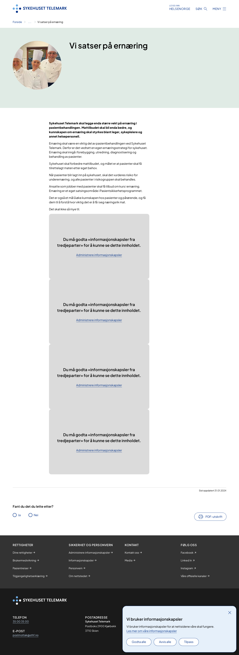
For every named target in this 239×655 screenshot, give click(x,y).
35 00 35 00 (21, 621)
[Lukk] (229, 612)
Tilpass (188, 642)
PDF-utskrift (213, 516)
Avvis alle (165, 642)
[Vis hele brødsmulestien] (29, 22)
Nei (36, 515)
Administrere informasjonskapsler (99, 255)
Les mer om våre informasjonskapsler (152, 631)
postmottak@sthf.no (25, 635)
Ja (19, 515)
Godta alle (139, 642)
